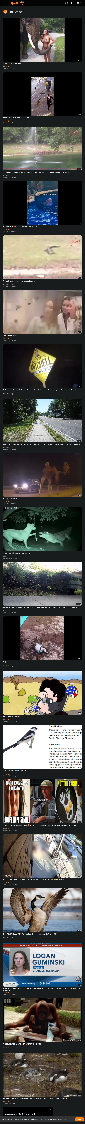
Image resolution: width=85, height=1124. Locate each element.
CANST (6, 66)
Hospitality (6, 175)
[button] (79, 3)
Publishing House (8, 284)
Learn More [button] (63, 1119)
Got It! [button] (79, 1119)
